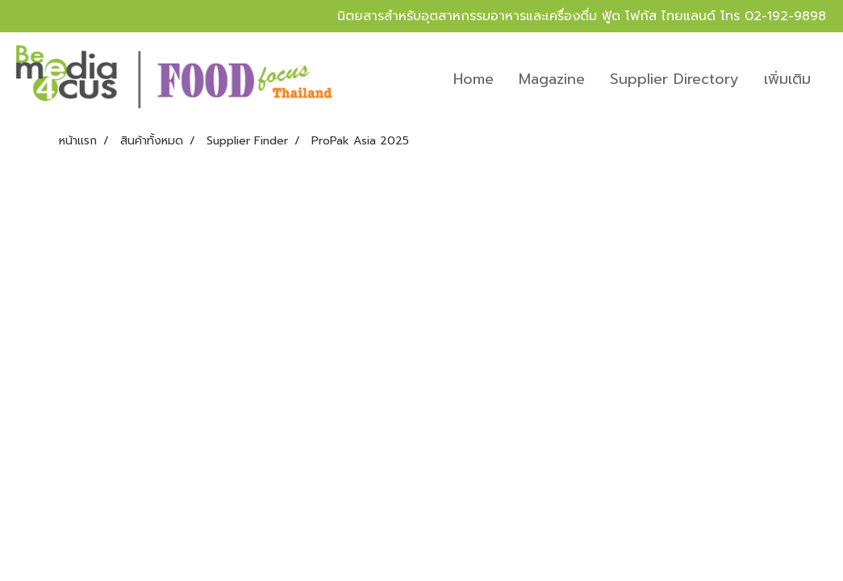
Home (473, 79)
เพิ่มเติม (787, 79)
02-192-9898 (785, 16)
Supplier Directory (674, 79)
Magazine (552, 79)
